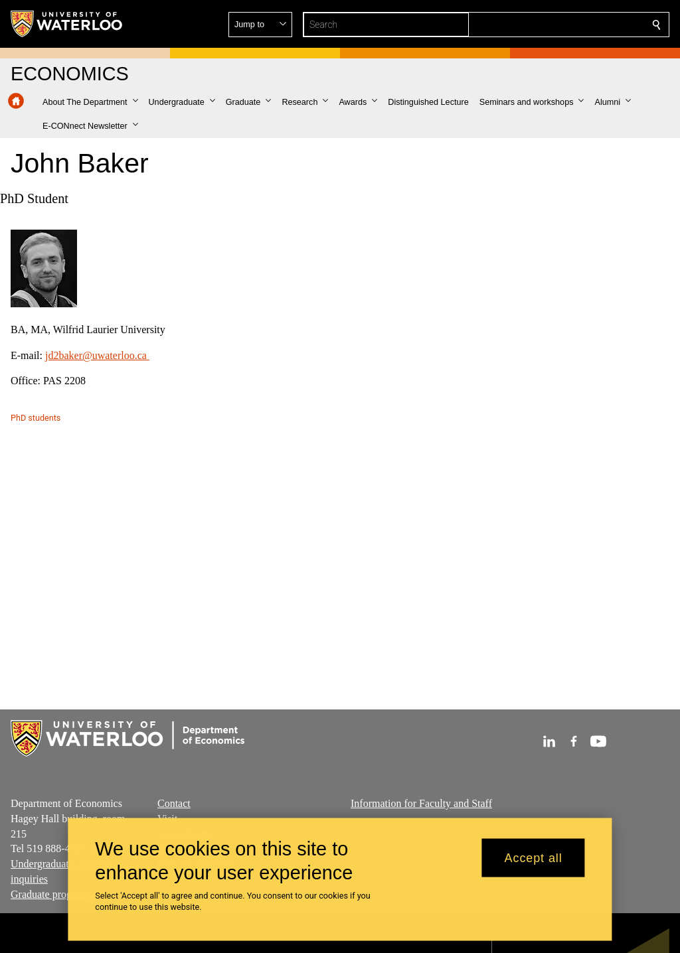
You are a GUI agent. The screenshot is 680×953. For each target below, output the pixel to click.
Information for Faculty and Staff (421, 803)
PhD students (35, 418)
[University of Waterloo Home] (67, 24)
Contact (174, 803)
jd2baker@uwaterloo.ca (97, 354)
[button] (560, 25)
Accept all (533, 857)
